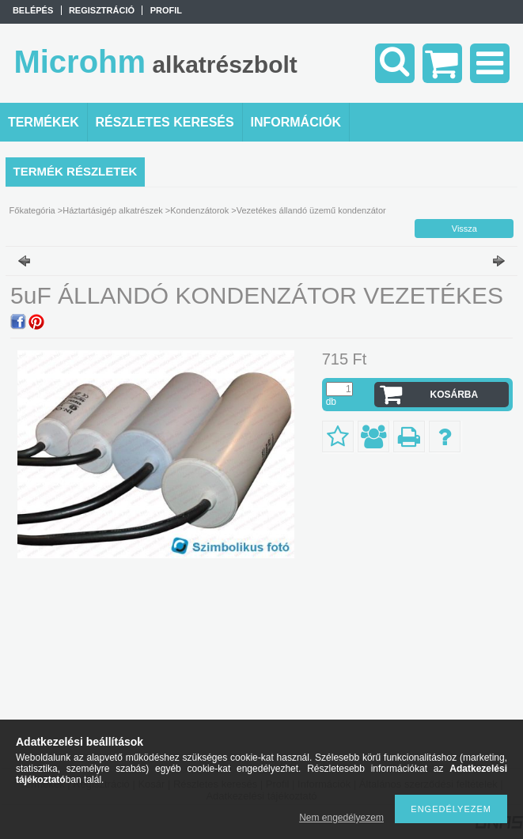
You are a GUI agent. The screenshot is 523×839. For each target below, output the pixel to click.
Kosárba (454, 394)
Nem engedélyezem (341, 817)
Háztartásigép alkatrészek (113, 210)
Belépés (33, 10)
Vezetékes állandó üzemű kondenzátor (311, 210)
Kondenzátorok (199, 210)
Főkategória (32, 210)
